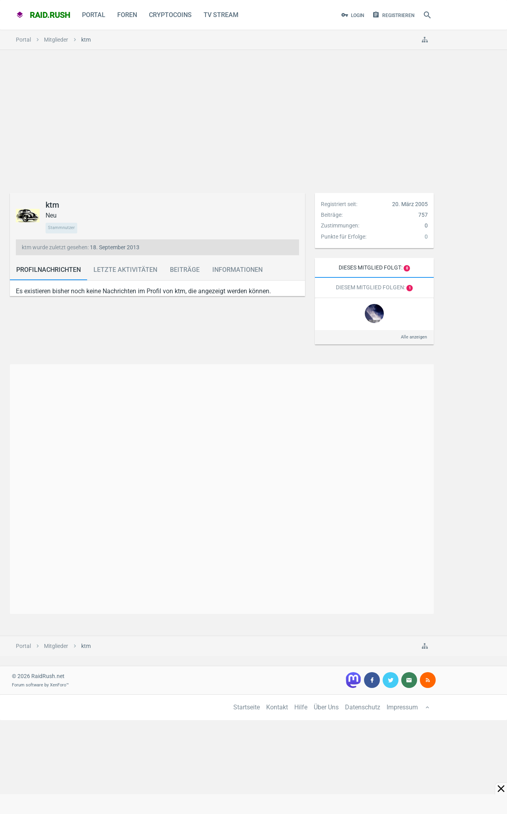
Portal (93, 15)
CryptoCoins (170, 15)
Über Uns (326, 707)
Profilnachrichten (48, 269)
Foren (127, 15)
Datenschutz (362, 707)
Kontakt (277, 707)
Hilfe (300, 707)
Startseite (246, 707)
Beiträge (185, 269)
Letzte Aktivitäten (125, 269)
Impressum (402, 707)
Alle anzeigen (414, 337)
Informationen (237, 269)
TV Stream (221, 15)
